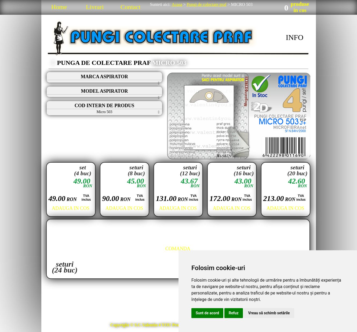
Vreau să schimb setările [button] (269, 313)
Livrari (95, 6)
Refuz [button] (234, 313)
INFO (294, 37)
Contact (131, 6)
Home (59, 6)
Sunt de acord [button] (207, 313)
